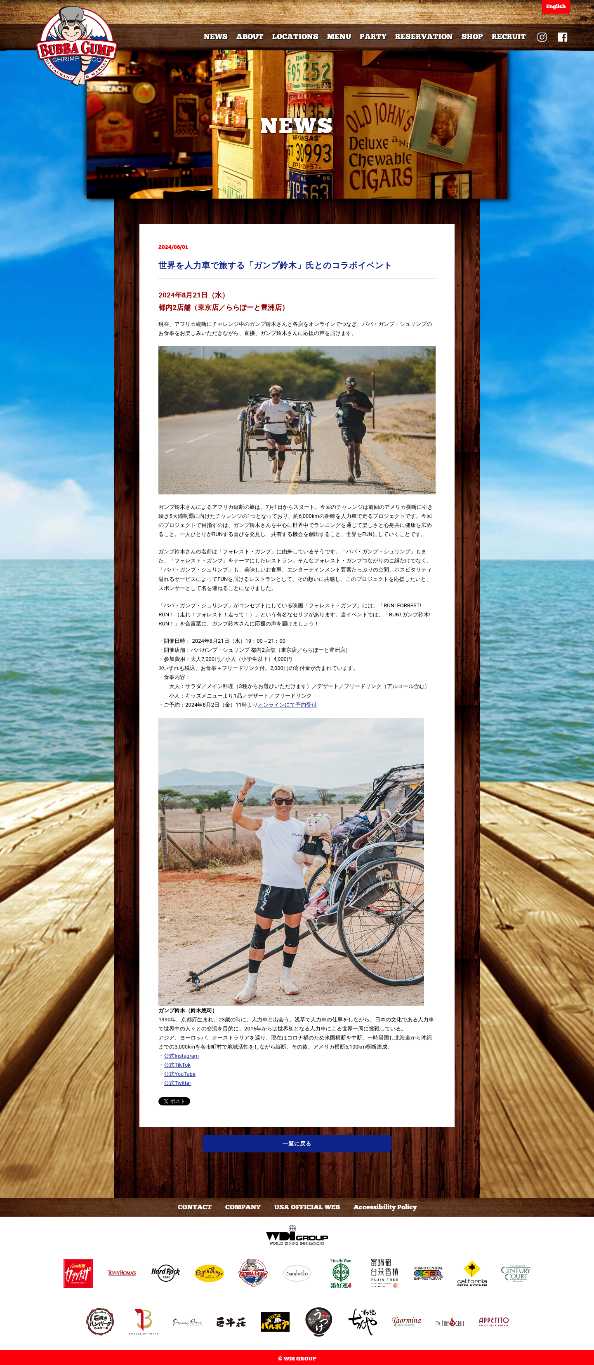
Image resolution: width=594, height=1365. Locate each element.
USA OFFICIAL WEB (307, 1207)
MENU (339, 36)
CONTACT (195, 1207)
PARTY (373, 36)
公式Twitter (177, 1083)
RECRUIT (509, 36)
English (556, 6)
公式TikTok (177, 1065)
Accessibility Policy (385, 1207)
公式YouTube (180, 1074)
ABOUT (250, 36)
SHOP (472, 36)
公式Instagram (181, 1056)
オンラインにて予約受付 (287, 705)
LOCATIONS (295, 36)
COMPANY (243, 1207)
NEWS (216, 36)
